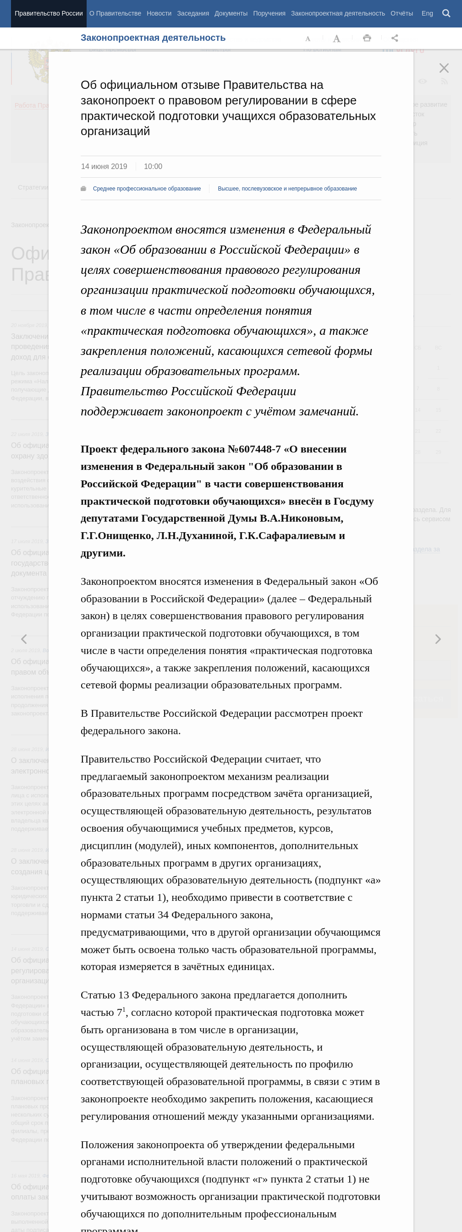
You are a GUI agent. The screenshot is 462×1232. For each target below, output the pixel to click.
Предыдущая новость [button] (437, 639)
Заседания (193, 13)
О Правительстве (115, 13)
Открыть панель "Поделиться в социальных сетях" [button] (396, 38)
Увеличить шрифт (338, 38)
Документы (231, 13)
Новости (159, 13)
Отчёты (401, 13)
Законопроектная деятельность (338, 13)
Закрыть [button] (451, 74)
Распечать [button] (367, 38)
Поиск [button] (447, 13)
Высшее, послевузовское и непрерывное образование (287, 188)
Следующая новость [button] (24, 639)
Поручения (269, 13)
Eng (427, 13)
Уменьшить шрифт (308, 38)
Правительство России (48, 13)
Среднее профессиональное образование (147, 188)
